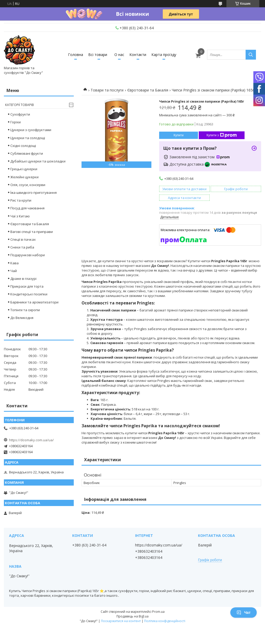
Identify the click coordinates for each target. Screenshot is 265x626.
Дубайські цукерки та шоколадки (37, 161)
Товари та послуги (107, 90)
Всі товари (97, 54)
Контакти (137, 54)
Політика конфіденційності (164, 621)
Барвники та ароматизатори (34, 302)
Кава (14, 263)
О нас (119, 54)
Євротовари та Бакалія (147, 90)
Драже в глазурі (23, 278)
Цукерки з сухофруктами (30, 129)
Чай (13, 270)
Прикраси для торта (26, 286)
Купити (178, 135)
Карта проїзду (163, 54)
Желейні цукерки (24, 177)
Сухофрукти (20, 114)
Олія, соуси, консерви (27, 184)
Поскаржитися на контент (121, 621)
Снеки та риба (22, 247)
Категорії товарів (19, 105)
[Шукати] (251, 55)
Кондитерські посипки (28, 294)
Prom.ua (158, 611)
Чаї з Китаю (20, 216)
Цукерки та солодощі (27, 138)
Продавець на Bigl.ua (132, 616)
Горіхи (15, 122)
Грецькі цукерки (23, 169)
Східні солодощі (23, 145)
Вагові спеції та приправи (31, 231)
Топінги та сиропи (25, 310)
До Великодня (21, 317)
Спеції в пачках (23, 239)
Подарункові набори (27, 255)
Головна (75, 54)
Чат (244, 612)
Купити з (222, 135)
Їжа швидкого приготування (33, 192)
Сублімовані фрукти (26, 153)
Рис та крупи (20, 200)
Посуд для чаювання (27, 208)
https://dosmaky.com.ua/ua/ (31, 440)
